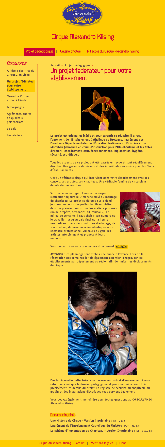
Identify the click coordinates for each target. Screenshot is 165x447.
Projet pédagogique (39, 52)
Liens (122, 443)
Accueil (55, 65)
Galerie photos (70, 52)
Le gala (11, 128)
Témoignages (15, 107)
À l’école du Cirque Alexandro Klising (113, 52)
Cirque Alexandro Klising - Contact (62, 443)
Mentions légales (102, 443)
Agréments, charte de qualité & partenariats (19, 118)
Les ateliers (14, 135)
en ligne (121, 246)
